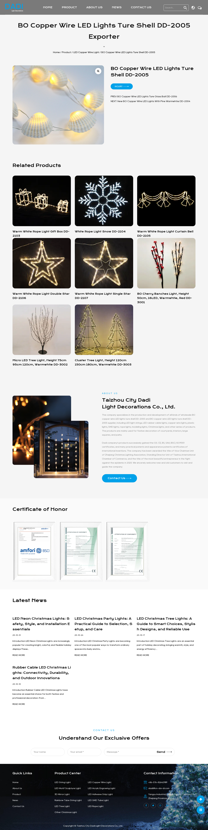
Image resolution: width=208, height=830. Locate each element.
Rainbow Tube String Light (68, 800)
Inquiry (122, 86)
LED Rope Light (95, 806)
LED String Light (63, 782)
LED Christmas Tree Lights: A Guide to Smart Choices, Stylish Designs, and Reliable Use (166, 624)
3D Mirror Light (62, 794)
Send (164, 751)
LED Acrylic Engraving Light (101, 788)
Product (69, 7)
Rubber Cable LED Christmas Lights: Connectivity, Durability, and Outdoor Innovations (42, 673)
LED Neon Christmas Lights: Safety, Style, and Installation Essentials (41, 624)
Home (47, 7)
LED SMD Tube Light (98, 800)
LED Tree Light (62, 806)
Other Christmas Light (66, 812)
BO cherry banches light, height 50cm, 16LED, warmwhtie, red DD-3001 (164, 298)
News (117, 7)
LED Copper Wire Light (86, 52)
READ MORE (19, 655)
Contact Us (141, 7)
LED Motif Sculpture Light (68, 788)
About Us (94, 7)
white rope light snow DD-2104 (100, 231)
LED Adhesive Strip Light (100, 794)
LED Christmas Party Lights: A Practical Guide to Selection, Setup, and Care (103, 624)
